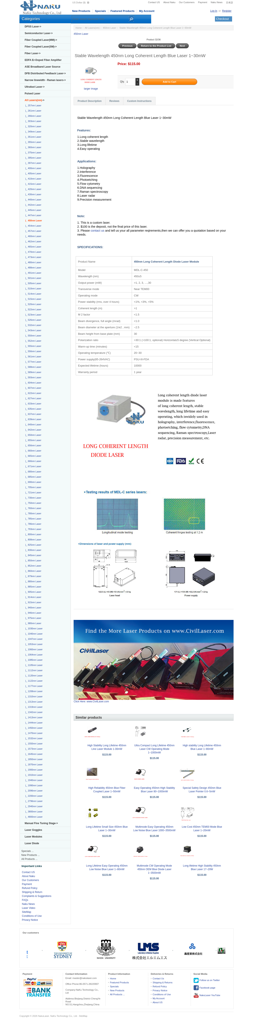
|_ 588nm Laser (32, 367)
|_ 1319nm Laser (33, 707)
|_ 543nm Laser (32, 330)
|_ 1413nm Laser (33, 717)
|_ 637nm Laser (32, 414)
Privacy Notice (30, 919)
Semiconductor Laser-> (39, 33)
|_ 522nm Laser (32, 309)
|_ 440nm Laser (32, 199)
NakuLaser (43, 1016)
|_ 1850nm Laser (33, 759)
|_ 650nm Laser (32, 435)
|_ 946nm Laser (32, 613)
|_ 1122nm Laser (33, 681)
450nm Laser (109, 28)
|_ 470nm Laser (32, 252)
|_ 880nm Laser (32, 581)
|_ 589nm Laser (32, 372)
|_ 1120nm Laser (33, 675)
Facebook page (204, 988)
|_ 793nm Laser (32, 529)
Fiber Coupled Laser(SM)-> (41, 46)
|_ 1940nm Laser (33, 780)
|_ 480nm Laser (32, 262)
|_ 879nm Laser (32, 576)
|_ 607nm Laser (32, 388)
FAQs (25, 900)
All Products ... (29, 859)
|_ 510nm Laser (32, 288)
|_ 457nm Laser (32, 231)
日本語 (229, 2)
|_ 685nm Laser (32, 477)
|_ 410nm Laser (32, 178)
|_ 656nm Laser (32, 445)
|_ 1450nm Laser (33, 728)
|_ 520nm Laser (32, 304)
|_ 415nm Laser (32, 184)
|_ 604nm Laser (32, 382)
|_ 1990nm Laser (33, 785)
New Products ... (30, 855)
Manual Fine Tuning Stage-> (41, 823)
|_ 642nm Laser (32, 429)
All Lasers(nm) (92, 28)
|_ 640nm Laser (32, 424)
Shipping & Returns (162, 982)
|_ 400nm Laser (32, 168)
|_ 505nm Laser (32, 283)
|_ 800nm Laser (32, 534)
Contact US (154, 2)
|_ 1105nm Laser (33, 665)
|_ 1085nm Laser (33, 660)
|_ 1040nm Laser (33, 633)
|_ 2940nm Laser (33, 806)
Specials (100, 11)
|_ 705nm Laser (32, 487)
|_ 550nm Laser (32, 335)
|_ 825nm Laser (32, 545)
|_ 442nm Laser (32, 205)
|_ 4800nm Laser (33, 817)
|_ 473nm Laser (32, 257)
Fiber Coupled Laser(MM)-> (41, 39)
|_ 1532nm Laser (33, 738)
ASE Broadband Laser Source (42, 66)
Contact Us (158, 978)
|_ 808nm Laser (32, 539)
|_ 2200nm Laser (33, 796)
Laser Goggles (33, 829)
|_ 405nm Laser (32, 173)
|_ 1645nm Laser (33, 754)
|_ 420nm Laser (32, 189)
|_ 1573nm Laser (33, 749)
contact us (98, 230)
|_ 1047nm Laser (33, 639)
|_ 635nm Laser (32, 409)
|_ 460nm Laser (32, 236)
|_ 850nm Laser (32, 560)
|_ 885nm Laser (32, 586)
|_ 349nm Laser (32, 131)
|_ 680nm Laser (32, 471)
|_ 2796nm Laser (33, 801)
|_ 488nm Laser (32, 267)
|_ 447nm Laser (32, 215)
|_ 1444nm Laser (33, 722)
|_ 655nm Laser (32, 440)
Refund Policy (29, 888)
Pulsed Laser (32, 93)
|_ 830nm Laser (32, 550)
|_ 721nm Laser (32, 492)
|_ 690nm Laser (32, 482)
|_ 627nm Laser (32, 398)
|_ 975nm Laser (32, 618)
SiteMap (26, 912)
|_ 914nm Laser (32, 597)
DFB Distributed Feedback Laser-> (45, 73)
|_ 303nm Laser (32, 121)
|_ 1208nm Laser (33, 691)
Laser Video (28, 908)
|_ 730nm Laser (32, 497)
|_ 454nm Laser (32, 225)
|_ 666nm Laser (32, 461)
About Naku (169, 2)
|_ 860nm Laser (32, 571)
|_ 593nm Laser (32, 377)
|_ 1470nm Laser (33, 733)
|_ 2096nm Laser (33, 790)
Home (78, 28)
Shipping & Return (32, 892)
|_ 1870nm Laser (33, 764)
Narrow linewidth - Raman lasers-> (45, 80)
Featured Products (122, 11)
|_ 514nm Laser (32, 293)
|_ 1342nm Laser (33, 712)
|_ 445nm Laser (32, 210)
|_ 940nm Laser (32, 607)
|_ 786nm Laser (32, 524)
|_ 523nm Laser (32, 314)
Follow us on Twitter (206, 980)
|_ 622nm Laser (32, 393)
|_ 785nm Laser (32, 518)
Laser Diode (32, 843)
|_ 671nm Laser (32, 466)
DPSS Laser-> (33, 26)
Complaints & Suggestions (36, 896)
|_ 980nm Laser (32, 623)
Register (226, 10)
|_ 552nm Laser (32, 341)
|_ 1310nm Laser (33, 696)
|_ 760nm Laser (32, 508)
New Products (81, 11)
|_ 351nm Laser (32, 137)
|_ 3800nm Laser (33, 811)
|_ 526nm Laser (32, 320)
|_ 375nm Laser (32, 152)
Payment (202, 2)
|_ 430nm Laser (32, 194)
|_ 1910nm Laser (33, 775)
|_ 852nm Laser (32, 565)
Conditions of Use (32, 915)
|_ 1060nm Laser (33, 649)
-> (34, 100)
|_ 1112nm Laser (33, 670)
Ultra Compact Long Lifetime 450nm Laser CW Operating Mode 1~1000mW (154, 749)
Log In (213, 10)
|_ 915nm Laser (32, 602)
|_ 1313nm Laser (33, 701)
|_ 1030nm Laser (33, 628)
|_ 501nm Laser (32, 278)
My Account (146, 11)
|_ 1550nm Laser (33, 743)
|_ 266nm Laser (32, 116)
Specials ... (27, 851)
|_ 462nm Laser (32, 241)
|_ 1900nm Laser (33, 769)
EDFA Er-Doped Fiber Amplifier (43, 60)
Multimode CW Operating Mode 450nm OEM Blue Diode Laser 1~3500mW (154, 869)
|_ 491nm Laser (32, 273)
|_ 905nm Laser (32, 592)
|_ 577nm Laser (32, 361)
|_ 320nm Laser (32, 126)
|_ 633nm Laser (32, 403)
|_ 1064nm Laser (33, 654)
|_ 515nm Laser (32, 299)
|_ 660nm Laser (32, 450)
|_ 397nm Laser (32, 163)
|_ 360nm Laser (32, 147)
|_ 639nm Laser (32, 419)
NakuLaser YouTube (206, 995)
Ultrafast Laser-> (35, 86)
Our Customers (187, 2)
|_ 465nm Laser (32, 246)
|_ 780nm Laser (32, 513)
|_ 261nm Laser (32, 110)
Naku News (216, 2)
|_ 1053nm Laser (33, 644)
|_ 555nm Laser (32, 346)
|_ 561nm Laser (32, 356)
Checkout (222, 19)
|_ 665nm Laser (32, 456)
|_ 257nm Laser (32, 105)
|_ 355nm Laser (32, 142)
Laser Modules (33, 836)
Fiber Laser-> (33, 53)
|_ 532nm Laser (32, 325)
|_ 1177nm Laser (33, 686)
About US (157, 1002)
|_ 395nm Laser (32, 157)
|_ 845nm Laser (32, 555)
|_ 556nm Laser (32, 351)
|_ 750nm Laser (32, 503)
